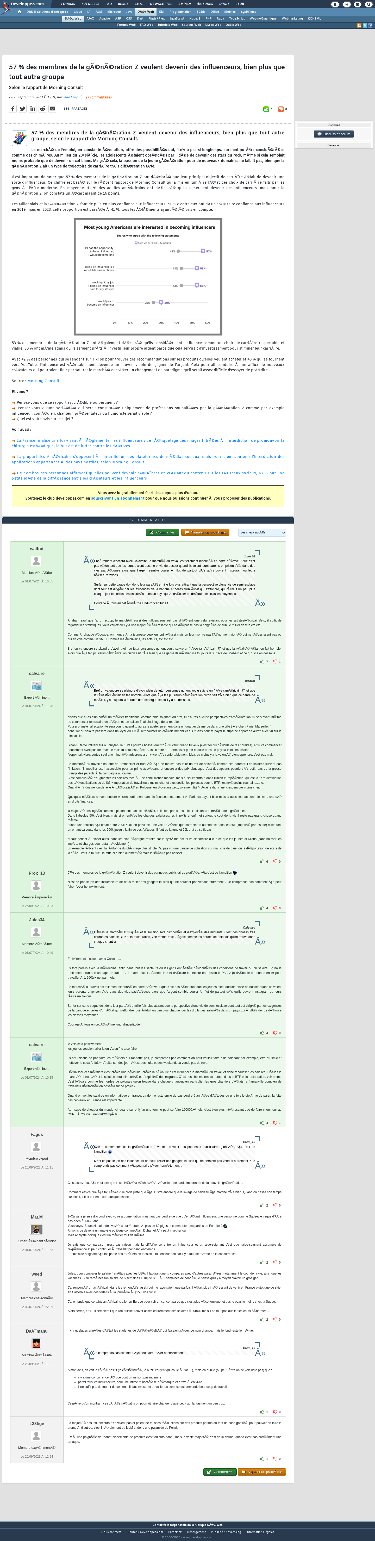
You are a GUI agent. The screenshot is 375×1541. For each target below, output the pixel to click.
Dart (140, 19)
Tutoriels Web (168, 25)
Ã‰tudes (205, 4)
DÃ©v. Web (146, 12)
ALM (99, 12)
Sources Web (191, 25)
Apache (104, 19)
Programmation (180, 12)
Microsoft (114, 12)
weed (37, 1284)
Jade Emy (70, 101)
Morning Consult (43, 384)
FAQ (108, 4)
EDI (161, 12)
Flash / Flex (156, 19)
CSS (129, 19)
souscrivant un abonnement (118, 501)
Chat (139, 4)
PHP (208, 19)
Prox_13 (37, 883)
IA (88, 12)
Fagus (37, 1144)
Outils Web (233, 25)
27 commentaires (98, 101)
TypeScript (237, 19)
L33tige (36, 1433)
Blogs (123, 4)
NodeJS (194, 19)
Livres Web (213, 25)
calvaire (37, 683)
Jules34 (37, 930)
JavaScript (177, 19)
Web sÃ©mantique (263, 19)
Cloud (78, 12)
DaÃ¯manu (37, 1341)
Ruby (220, 19)
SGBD (201, 12)
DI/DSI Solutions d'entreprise (47, 12)
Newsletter (161, 4)
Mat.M (37, 1227)
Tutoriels (90, 4)
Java (129, 12)
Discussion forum (333, 134)
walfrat (37, 558)
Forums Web (126, 25)
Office (214, 12)
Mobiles (230, 12)
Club (239, 4)
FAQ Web (146, 25)
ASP (118, 19)
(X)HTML (314, 19)
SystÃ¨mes (248, 12)
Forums (68, 4)
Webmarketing (292, 19)
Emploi (184, 4)
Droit (224, 4)
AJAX (90, 19)
